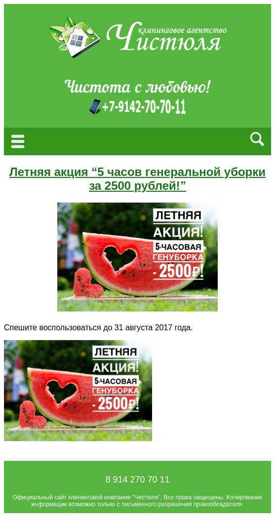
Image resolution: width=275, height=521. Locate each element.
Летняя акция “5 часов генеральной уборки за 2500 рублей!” (137, 178)
